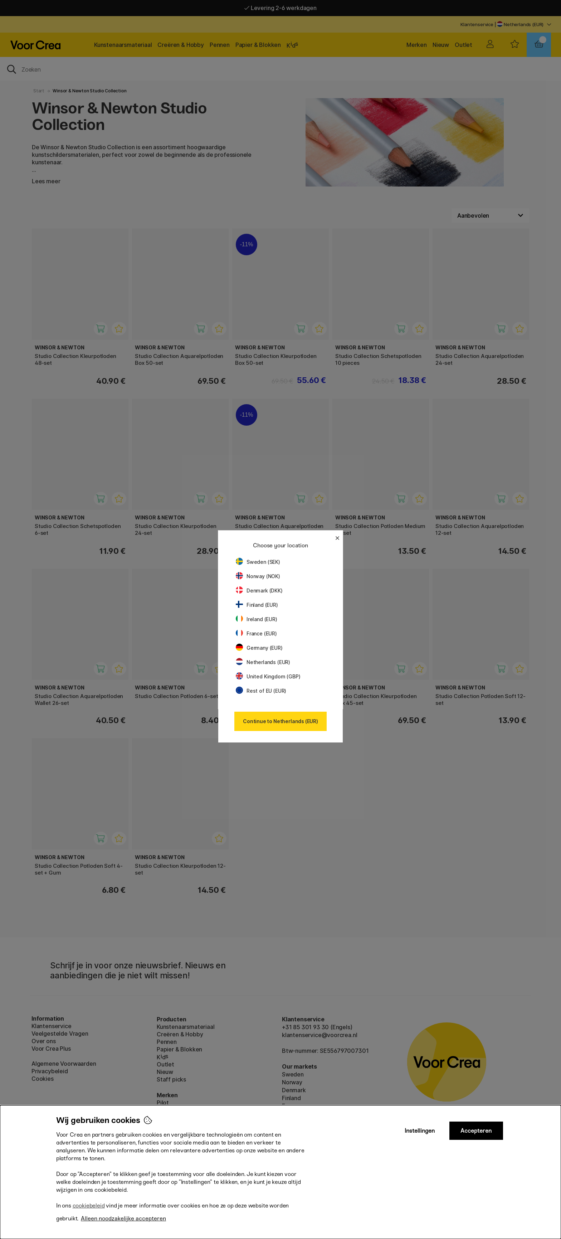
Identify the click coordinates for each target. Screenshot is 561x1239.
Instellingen (420, 1130)
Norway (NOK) (258, 576)
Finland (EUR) (257, 605)
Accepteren (476, 1130)
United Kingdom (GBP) (268, 676)
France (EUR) (256, 633)
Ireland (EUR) (256, 619)
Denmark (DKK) (259, 590)
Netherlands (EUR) (263, 662)
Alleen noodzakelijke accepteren (123, 1218)
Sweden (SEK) (258, 562)
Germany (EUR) (259, 648)
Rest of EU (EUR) (261, 691)
